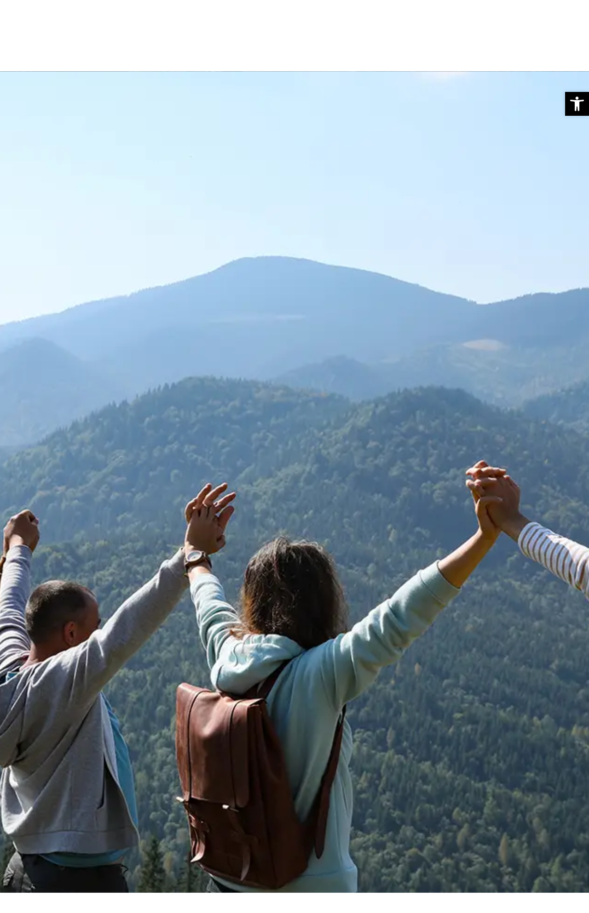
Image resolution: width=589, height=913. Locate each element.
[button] (577, 104)
